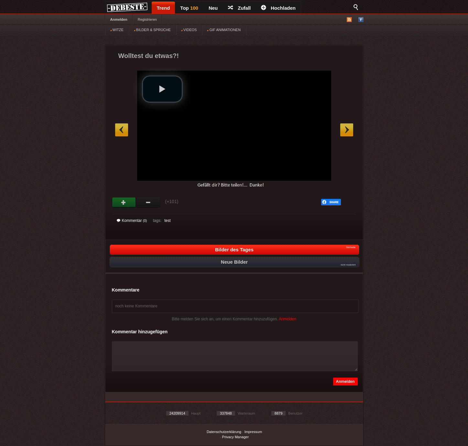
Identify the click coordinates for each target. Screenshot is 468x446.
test (167, 220)
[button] (162, 89)
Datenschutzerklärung (224, 432)
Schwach (148, 202)
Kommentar (132, 220)
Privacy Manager (235, 437)
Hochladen (278, 8)
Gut (124, 202)
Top (189, 8)
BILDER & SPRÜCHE (152, 30)
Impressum (253, 432)
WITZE (117, 30)
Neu (213, 8)
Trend (163, 8)
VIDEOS (189, 30)
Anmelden (118, 19)
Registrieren (147, 19)
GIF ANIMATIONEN (223, 30)
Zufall (239, 8)
